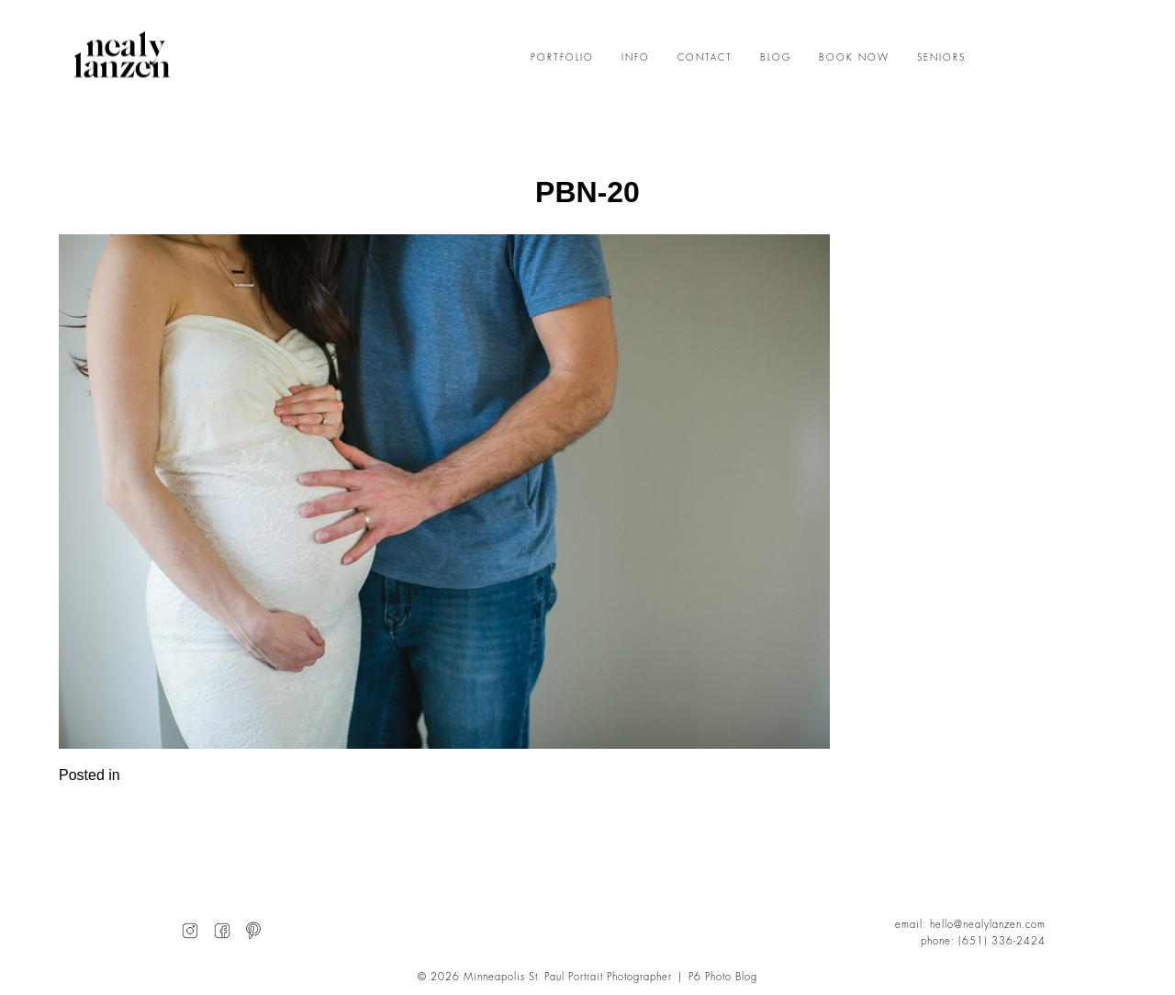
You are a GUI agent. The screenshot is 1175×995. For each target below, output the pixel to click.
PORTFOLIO (562, 57)
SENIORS (941, 57)
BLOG (775, 57)
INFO (635, 57)
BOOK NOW (854, 57)
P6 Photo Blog (722, 977)
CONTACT (705, 57)
